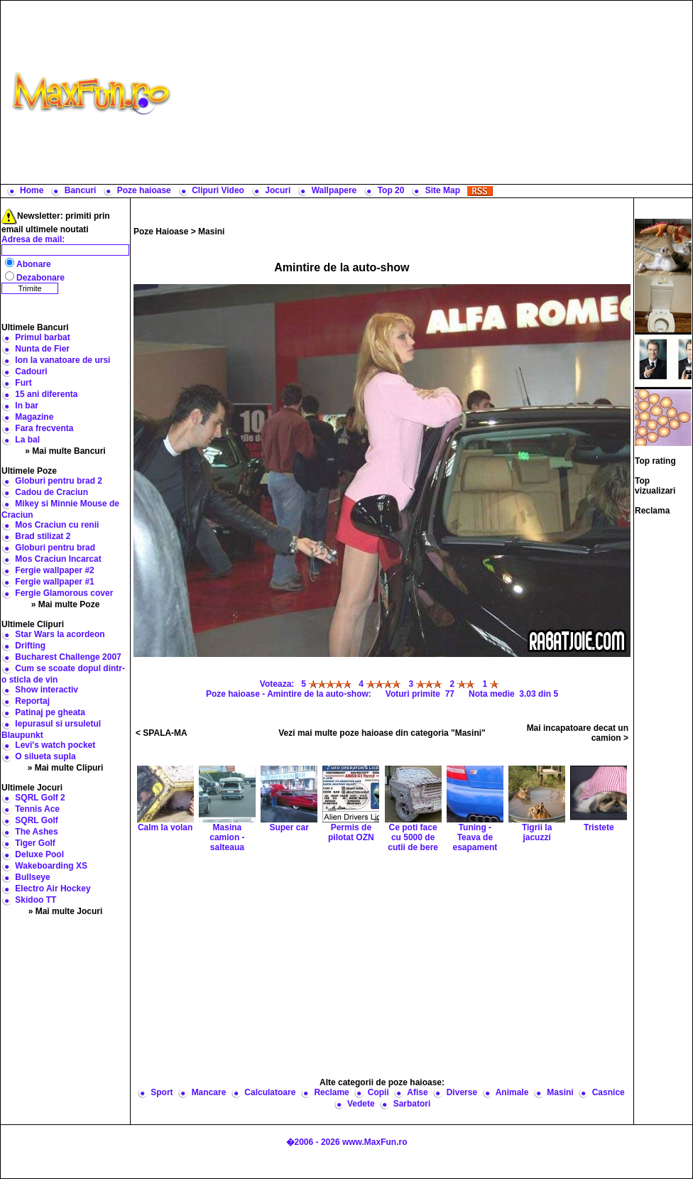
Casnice (608, 1092)
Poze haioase (144, 190)
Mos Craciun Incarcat (58, 559)
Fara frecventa (44, 428)
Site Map (442, 190)
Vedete (361, 1104)
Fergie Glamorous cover (64, 593)
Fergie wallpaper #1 (54, 582)
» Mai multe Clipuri (66, 768)
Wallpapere (334, 190)
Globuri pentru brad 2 (58, 481)
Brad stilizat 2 (42, 536)
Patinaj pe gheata (50, 712)
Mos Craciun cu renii (57, 525)
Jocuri (277, 190)
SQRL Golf (36, 820)
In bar (26, 406)
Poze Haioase (160, 232)
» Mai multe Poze (65, 604)
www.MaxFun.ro (375, 1142)
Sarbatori (412, 1104)
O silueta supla (45, 756)
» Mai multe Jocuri (65, 911)
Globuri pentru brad (55, 548)
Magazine (34, 417)
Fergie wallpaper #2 (54, 570)
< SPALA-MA (161, 733)
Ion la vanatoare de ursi (62, 360)
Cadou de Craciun (51, 492)
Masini (211, 232)
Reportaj (32, 701)
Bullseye (32, 877)
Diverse (462, 1092)
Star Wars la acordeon (59, 634)
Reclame (331, 1092)
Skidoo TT (35, 900)
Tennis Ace (37, 809)
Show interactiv (46, 690)
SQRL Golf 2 (40, 798)
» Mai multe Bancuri (65, 451)
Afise (417, 1092)
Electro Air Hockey (52, 888)
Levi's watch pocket (55, 745)
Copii (378, 1092)
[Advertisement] (435, 92)
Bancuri (81, 190)
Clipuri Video (218, 190)
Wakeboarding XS (51, 866)
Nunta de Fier (42, 349)
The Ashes (36, 832)
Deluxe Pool (39, 854)
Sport (162, 1092)
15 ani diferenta (46, 394)
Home (31, 190)
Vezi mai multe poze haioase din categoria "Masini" (381, 733)
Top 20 (391, 190)
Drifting (30, 646)
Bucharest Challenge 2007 (68, 657)
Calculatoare (269, 1092)
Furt (23, 383)
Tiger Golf (35, 843)
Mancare (209, 1092)
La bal (27, 440)
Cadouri (31, 371)
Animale (512, 1092)
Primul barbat (42, 337)
